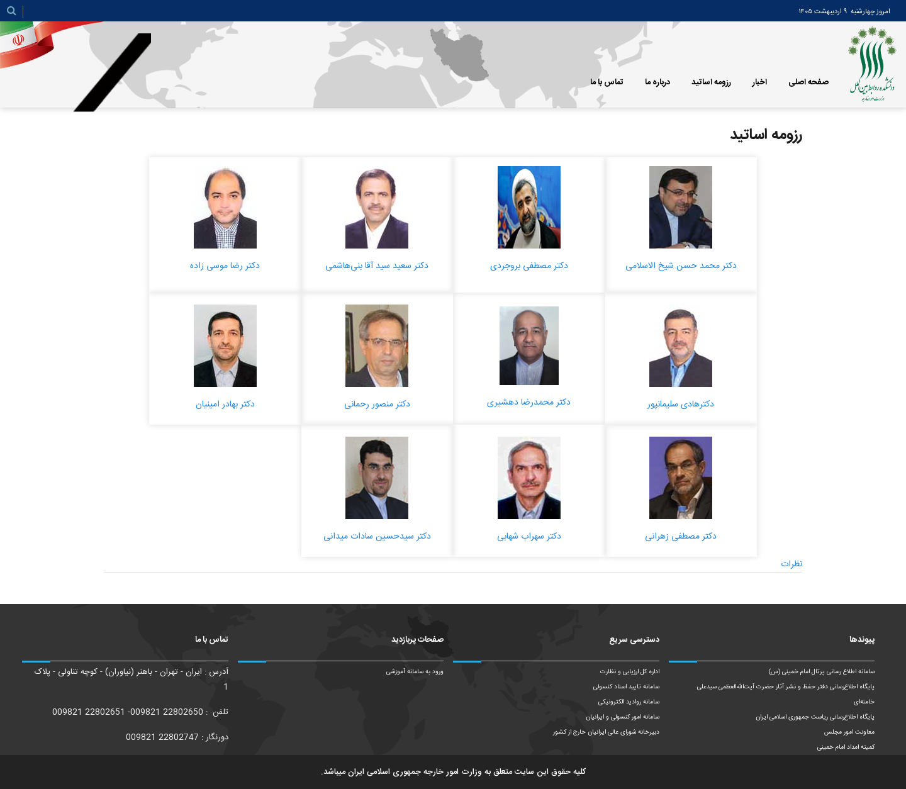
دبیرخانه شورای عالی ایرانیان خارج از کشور (606, 732)
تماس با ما (607, 82)
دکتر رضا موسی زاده (225, 266)
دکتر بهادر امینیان (225, 404)
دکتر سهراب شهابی (529, 536)
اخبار (759, 82)
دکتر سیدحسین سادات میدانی (377, 536)
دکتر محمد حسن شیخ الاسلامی (681, 266)
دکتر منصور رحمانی (377, 404)
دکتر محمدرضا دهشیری (529, 402)
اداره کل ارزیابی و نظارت (629, 672)
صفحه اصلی (808, 82)
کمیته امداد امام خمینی (846, 747)
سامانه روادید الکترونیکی (628, 702)
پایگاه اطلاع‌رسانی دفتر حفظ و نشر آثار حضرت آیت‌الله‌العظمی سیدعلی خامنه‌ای (786, 694)
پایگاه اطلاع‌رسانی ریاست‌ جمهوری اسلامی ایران (815, 717)
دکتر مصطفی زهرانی (681, 536)
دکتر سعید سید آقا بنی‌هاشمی (376, 266)
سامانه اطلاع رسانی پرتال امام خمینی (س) (822, 672)
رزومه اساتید (711, 82)
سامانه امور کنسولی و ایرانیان (622, 717)
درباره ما (657, 82)
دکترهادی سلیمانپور (680, 404)
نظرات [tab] (791, 564)
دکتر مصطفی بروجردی (529, 266)
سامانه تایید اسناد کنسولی (626, 687)
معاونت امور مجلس (849, 732)
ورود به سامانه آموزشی (415, 672)
